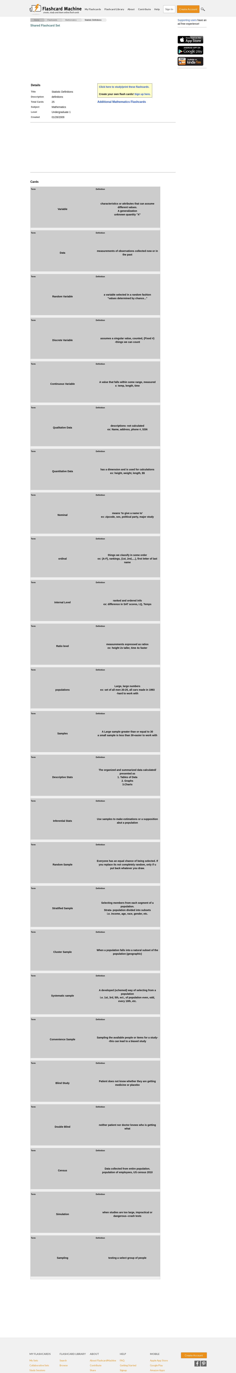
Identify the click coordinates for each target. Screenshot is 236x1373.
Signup (123, 1370)
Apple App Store (159, 1360)
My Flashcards (93, 9)
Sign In (169, 9)
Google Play (156, 1365)
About (131, 9)
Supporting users (187, 20)
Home (36, 20)
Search (203, 9)
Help (157, 9)
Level (34, 112)
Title (33, 91)
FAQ (122, 1360)
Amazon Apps (157, 1370)
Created (35, 117)
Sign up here (142, 94)
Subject (35, 107)
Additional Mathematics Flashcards (121, 101)
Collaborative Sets (39, 1365)
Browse (64, 1365)
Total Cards (37, 101)
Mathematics (70, 20)
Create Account (188, 9)
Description (37, 96)
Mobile (155, 1353)
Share (93, 1370)
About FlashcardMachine (103, 1360)
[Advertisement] (96, 55)
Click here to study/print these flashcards (124, 86)
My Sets (33, 1360)
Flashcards (52, 20)
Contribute (144, 9)
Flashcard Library (114, 9)
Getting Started (128, 1365)
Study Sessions (37, 1370)
